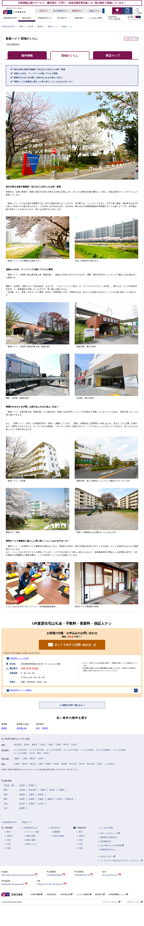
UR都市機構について (118, 894)
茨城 (9, 848)
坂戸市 (82, 764)
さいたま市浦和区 (103, 750)
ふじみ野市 (109, 764)
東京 (9, 832)
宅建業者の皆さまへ (108, 849)
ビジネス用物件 (83, 894)
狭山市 (32, 764)
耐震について (31, 844)
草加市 (26, 744)
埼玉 (38, 728)
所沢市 (25, 764)
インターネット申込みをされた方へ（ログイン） (121, 860)
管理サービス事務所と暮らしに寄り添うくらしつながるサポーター (43, 81)
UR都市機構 (36, 894)
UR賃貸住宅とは (31, 828)
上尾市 (25, 758)
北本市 (40, 758)
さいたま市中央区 (71, 750)
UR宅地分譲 (66, 894)
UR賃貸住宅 (51, 894)
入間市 (40, 764)
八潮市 (50, 744)
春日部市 (17, 744)
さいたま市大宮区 (36, 750)
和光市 (56, 764)
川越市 (17, 764)
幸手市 (66, 744)
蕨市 (39, 753)
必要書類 (56, 832)
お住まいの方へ (107, 856)
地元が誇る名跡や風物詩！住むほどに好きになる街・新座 (39, 69)
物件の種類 (30, 840)
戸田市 (46, 753)
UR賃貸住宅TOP (8, 26)
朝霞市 (48, 764)
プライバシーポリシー (111, 902)
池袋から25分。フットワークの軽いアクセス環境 (36, 73)
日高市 (99, 764)
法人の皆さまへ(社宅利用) (112, 845)
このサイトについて (135, 902)
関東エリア (27, 822)
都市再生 (100, 894)
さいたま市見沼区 (53, 750)
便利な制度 (30, 836)
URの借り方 (56, 828)
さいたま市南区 (119, 750)
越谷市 (34, 744)
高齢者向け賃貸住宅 (108, 837)
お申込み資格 (58, 836)
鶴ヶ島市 (90, 764)
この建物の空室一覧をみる (71, 705)
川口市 (32, 753)
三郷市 (58, 744)
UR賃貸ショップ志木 (19, 658)
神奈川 (9, 836)
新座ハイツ (52, 26)
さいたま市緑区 (20, 753)
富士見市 (73, 764)
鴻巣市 (17, 758)
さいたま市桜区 (87, 750)
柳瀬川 (4, 728)
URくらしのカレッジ (109, 833)
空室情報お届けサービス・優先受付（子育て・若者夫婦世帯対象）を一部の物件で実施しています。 (72, 2)
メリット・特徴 (32, 832)
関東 (21, 26)
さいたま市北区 (20, 750)
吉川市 (74, 744)
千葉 (9, 840)
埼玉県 (30, 26)
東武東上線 (22, 728)
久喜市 (42, 744)
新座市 (40, 26)
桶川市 (32, 758)
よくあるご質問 (106, 828)
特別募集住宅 (105, 841)
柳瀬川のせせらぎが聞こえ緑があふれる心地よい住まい (38, 77)
